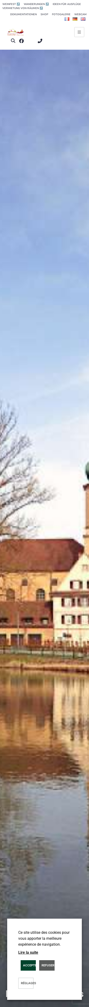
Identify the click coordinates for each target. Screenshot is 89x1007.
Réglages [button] (27, 983)
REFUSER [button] (48, 965)
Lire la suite (28, 952)
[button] (13, 41)
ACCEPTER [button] (29, 965)
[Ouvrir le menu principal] (79, 32)
